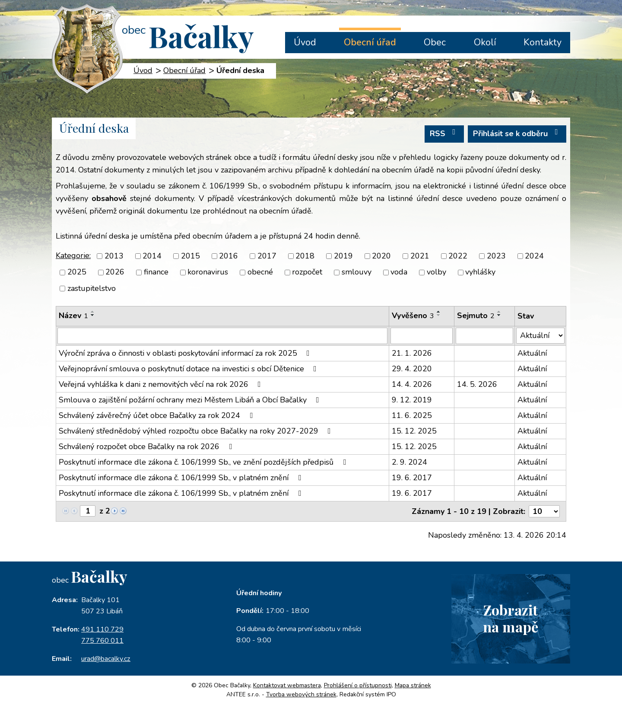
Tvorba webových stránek (301, 694)
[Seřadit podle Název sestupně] (93, 315)
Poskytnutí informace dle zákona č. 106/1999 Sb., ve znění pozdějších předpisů (204, 462)
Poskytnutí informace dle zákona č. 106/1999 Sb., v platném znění (182, 477)
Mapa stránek (413, 685)
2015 (190, 256)
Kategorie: (73, 255)
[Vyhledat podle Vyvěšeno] (421, 336)
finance (156, 272)
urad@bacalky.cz (105, 659)
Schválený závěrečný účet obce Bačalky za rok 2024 (157, 415)
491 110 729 (102, 629)
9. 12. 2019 (412, 400)
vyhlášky (480, 272)
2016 (228, 256)
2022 (457, 256)
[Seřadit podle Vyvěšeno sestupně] (439, 315)
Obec (435, 42)
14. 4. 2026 (412, 384)
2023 (496, 256)
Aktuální (532, 353)
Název (73, 315)
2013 (114, 256)
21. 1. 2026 (412, 353)
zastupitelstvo (91, 288)
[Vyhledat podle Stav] (540, 336)
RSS (444, 133)
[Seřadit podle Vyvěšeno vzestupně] (439, 311)
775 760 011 (102, 640)
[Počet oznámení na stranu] (544, 511)
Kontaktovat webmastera (287, 685)
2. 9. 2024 (409, 462)
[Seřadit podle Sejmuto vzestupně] (499, 311)
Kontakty (543, 42)
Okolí (485, 42)
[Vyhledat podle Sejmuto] (484, 336)
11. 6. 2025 (412, 415)
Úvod (305, 42)
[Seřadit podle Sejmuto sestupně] (499, 315)
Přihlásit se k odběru (517, 133)
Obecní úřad (370, 42)
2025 (76, 272)
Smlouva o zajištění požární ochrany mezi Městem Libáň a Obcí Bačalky (191, 400)
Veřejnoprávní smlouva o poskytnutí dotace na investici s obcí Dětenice (189, 369)
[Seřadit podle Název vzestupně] (93, 311)
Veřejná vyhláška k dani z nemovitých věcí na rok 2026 (161, 384)
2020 (381, 256)
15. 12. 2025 (414, 431)
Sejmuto (476, 315)
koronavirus (207, 272)
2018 (304, 256)
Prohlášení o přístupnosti (358, 685)
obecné (260, 272)
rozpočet (307, 272)
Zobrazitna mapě (510, 618)
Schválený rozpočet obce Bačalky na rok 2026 (147, 446)
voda (398, 272)
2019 (343, 256)
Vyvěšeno (413, 315)
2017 (266, 256)
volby (436, 272)
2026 (114, 272)
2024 (534, 256)
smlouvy (356, 272)
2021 (419, 256)
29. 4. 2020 (412, 369)
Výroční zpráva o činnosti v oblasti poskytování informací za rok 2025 (186, 353)
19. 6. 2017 (412, 477)
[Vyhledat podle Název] (222, 336)
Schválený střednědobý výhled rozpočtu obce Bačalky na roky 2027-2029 (196, 431)
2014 (152, 256)
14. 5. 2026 (477, 384)
